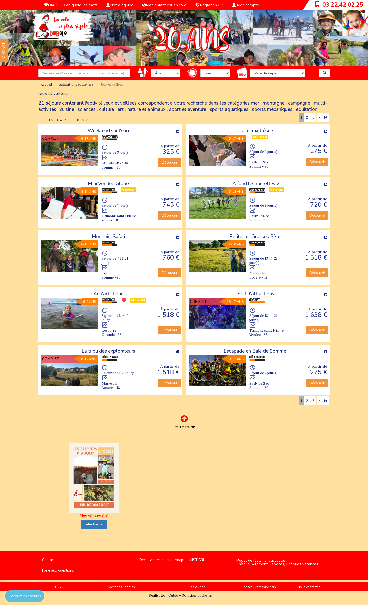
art (121, 109)
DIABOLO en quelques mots (71, 5)
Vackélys (204, 595)
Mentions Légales (121, 587)
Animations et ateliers (76, 84)
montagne (273, 103)
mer (255, 103)
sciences (87, 109)
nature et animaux (146, 109)
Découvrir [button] (169, 162)
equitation (306, 109)
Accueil (46, 84)
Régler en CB (209, 5)
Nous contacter (308, 587)
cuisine (67, 109)
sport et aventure (187, 109)
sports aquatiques (229, 109)
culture (106, 109)
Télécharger (94, 524)
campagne (299, 103)
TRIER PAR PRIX (51, 120)
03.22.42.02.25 (342, 5)
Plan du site (196, 587)
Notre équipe (119, 5)
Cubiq (173, 595)
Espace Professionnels (259, 587)
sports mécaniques (272, 109)
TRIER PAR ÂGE (82, 120)
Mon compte (245, 5)
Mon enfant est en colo (164, 5)
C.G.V (59, 587)
